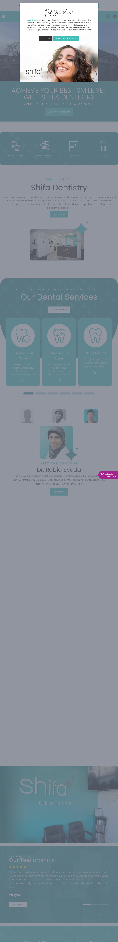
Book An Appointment (66, 38)
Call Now (45, 38)
